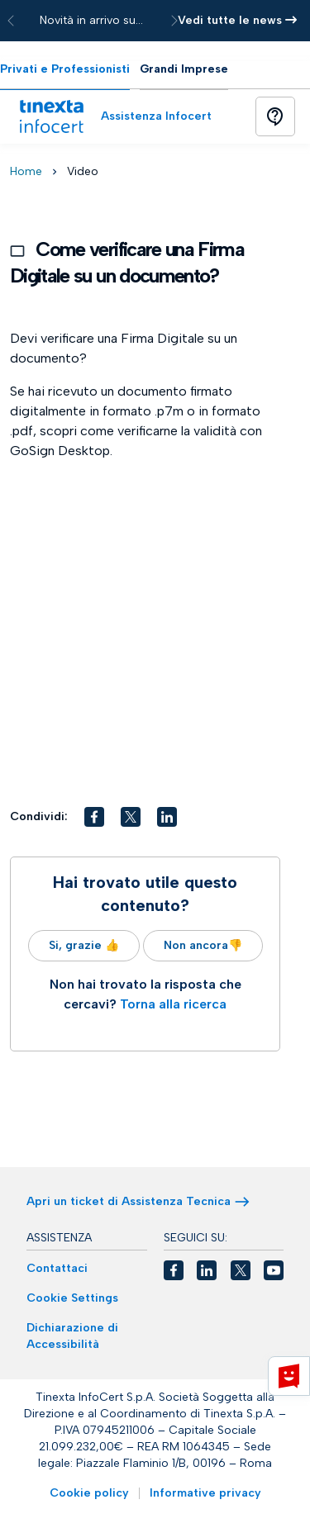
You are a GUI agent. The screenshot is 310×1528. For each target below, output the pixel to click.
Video (82, 171)
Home (26, 171)
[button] (94, 817)
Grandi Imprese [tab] (184, 69)
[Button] (275, 116)
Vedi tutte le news (237, 20)
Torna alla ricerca (173, 1004)
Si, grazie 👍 (84, 945)
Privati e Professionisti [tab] (65, 69)
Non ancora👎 (203, 945)
